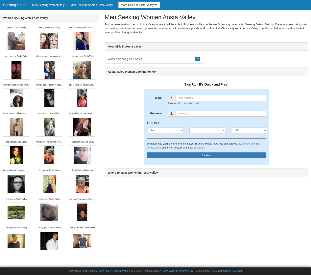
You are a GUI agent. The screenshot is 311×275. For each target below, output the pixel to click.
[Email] (220, 98)
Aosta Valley (250, 28)
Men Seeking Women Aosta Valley (156, 271)
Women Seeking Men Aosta (154, 59)
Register (206, 155)
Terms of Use (202, 271)
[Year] (249, 130)
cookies (200, 147)
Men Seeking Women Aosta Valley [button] (92, 5)
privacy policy (154, 147)
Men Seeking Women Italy (48, 5)
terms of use (248, 143)
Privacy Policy (185, 271)
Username (156, 113)
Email (158, 97)
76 (197, 59)
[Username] (220, 114)
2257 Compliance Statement (227, 271)
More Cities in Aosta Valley (139, 5)
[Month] (166, 130)
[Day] (207, 130)
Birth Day (153, 122)
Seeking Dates (14, 5)
